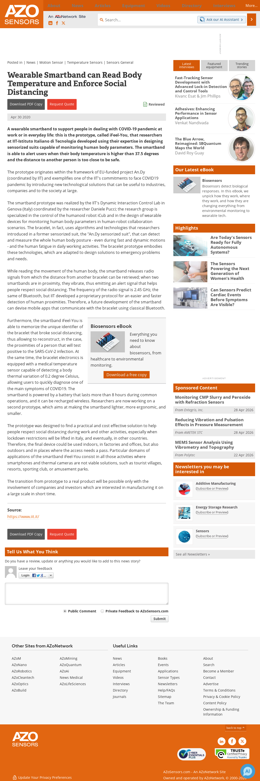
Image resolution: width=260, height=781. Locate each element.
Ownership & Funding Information (221, 712)
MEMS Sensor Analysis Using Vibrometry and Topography (212, 442)
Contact (209, 677)
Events (163, 664)
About (208, 658)
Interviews (121, 684)
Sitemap (164, 696)
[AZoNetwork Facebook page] (57, 23)
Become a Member (218, 671)
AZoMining (68, 658)
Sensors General (119, 62)
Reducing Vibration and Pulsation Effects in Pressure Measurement (213, 420)
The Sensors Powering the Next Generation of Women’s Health (232, 268)
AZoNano (19, 664)
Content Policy (214, 703)
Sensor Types (169, 677)
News (30, 62)
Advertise (211, 684)
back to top (235, 728)
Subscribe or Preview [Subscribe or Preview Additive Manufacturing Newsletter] (212, 485)
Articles (119, 664)
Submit (160, 618)
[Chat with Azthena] (247, 771)
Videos (118, 677)
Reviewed (157, 104)
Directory (120, 690)
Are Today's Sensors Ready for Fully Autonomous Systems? (231, 241)
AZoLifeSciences (73, 684)
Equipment (122, 671)
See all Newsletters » (193, 551)
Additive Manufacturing (216, 480)
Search (208, 664)
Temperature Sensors (85, 62)
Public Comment (82, 611)
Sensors (202, 528)
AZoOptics (20, 684)
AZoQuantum (71, 664)
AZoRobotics (22, 671)
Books (162, 658)
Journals (119, 696)
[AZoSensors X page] (63, 23)
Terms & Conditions (219, 690)
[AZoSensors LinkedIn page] (50, 23)
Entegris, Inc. (193, 409)
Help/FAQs (166, 690)
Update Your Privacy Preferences (42, 774)
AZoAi (64, 671)
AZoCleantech (23, 677)
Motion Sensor (51, 62)
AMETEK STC (193, 430)
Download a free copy (126, 374)
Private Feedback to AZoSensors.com (137, 611)
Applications (168, 671)
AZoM (16, 658)
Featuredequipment (214, 65)
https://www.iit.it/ (23, 516)
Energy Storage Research (216, 504)
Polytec (189, 452)
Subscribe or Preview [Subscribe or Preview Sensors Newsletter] (212, 533)
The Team (166, 703)
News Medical (71, 677)
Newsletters (167, 684)
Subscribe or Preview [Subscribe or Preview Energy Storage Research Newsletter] (212, 509)
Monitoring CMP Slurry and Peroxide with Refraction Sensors (213, 399)
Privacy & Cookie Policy (221, 696)
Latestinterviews (186, 65)
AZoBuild (19, 690)
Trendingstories (242, 65)
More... (247, 5)
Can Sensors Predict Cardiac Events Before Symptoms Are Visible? (232, 294)
